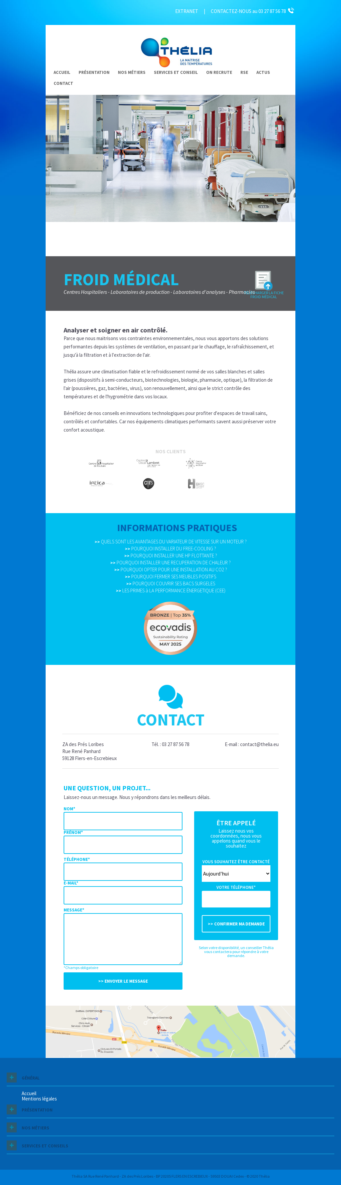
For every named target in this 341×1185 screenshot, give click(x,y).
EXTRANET (186, 11)
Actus (263, 72)
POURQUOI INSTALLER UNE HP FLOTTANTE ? (170, 555)
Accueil (62, 72)
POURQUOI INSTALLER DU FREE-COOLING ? (170, 548)
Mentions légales (39, 1098)
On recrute (219, 72)
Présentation (94, 72)
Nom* (69, 809)
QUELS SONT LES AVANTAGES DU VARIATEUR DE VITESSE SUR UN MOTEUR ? (171, 541)
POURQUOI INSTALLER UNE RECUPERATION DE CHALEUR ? (170, 562)
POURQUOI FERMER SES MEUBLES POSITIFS (170, 576)
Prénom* (73, 832)
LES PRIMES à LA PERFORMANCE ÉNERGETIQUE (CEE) (170, 590)
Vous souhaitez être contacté (236, 862)
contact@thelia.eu (259, 744)
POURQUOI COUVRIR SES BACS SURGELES (170, 583)
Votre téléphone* (236, 887)
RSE (244, 72)
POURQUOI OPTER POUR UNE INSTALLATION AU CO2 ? (170, 569)
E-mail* (71, 883)
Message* (74, 910)
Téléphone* (77, 859)
